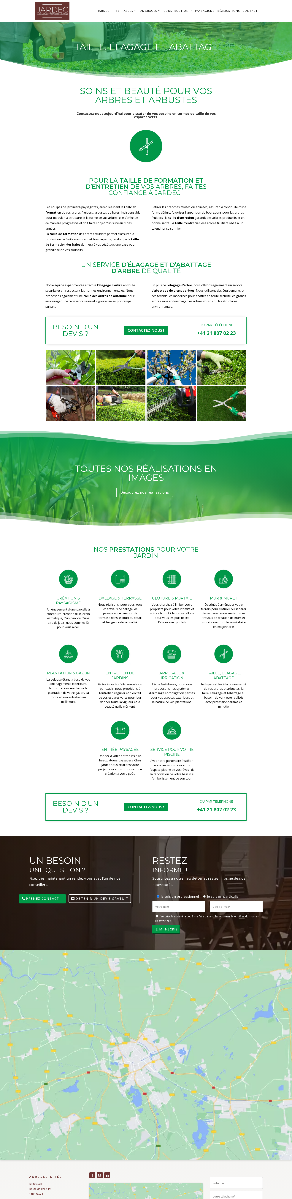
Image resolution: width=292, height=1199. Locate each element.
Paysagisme (205, 11)
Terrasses (124, 11)
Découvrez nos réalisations (144, 492)
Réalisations (228, 11)
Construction (176, 11)
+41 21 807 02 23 (216, 332)
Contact (250, 11)
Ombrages (148, 11)
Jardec (104, 11)
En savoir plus (163, 921)
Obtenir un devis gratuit (101, 898)
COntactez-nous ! (146, 330)
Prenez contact (42, 898)
